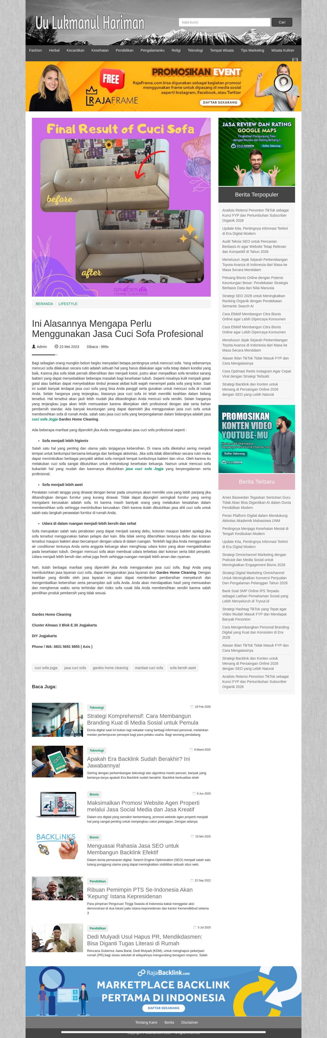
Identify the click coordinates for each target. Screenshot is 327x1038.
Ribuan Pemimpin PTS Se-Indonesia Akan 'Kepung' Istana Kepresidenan (140, 893)
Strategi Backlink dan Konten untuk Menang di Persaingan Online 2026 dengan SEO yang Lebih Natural (250, 389)
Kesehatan (100, 50)
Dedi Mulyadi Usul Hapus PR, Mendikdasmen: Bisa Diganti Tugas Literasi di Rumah (144, 940)
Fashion (35, 50)
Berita (169, 1022)
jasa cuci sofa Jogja (145, 469)
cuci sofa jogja (46, 668)
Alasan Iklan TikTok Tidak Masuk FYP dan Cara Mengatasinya (255, 360)
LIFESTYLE (68, 304)
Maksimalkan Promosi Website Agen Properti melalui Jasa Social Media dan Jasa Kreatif (143, 806)
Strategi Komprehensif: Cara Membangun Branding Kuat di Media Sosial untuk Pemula (142, 719)
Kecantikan (75, 50)
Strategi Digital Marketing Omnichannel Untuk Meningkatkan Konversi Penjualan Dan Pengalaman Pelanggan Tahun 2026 (255, 578)
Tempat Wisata (222, 50)
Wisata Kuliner (282, 50)
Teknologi (195, 50)
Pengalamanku (153, 50)
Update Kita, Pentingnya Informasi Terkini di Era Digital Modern (255, 231)
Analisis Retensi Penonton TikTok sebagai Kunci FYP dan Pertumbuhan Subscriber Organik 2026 (255, 215)
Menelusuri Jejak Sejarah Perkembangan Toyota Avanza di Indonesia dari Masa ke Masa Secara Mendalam (255, 265)
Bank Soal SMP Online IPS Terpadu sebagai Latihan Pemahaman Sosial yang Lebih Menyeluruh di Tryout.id (255, 596)
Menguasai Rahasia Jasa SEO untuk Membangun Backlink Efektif (133, 849)
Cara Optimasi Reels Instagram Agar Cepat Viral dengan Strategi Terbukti (256, 373)
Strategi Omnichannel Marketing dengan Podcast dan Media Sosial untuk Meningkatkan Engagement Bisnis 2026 (254, 560)
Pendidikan (124, 50)
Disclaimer (189, 1022)
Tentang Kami (146, 1022)
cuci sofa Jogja (45, 419)
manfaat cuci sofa (149, 668)
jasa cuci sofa (75, 668)
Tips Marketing (252, 50)
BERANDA (44, 304)
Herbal (54, 50)
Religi (176, 50)
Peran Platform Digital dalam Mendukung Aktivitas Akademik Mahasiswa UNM (254, 518)
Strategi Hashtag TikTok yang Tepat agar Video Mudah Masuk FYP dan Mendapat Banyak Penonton (254, 614)
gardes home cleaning (110, 668)
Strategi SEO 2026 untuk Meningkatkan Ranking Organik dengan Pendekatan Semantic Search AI (253, 301)
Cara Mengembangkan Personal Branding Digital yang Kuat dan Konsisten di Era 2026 (255, 632)
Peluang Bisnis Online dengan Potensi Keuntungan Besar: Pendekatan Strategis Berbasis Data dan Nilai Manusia (255, 283)
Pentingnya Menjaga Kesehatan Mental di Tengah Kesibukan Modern (255, 531)
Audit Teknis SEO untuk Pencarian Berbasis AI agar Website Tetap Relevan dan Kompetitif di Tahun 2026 (254, 246)
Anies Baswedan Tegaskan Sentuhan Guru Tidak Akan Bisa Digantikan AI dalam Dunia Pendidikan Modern (256, 502)
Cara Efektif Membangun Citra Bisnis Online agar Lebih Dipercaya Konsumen (254, 316)
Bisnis (94, 794)
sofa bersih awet (183, 668)
